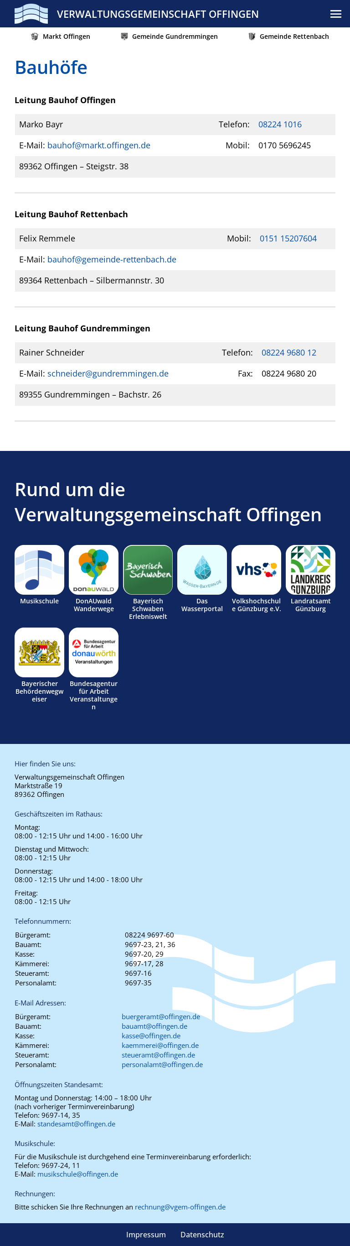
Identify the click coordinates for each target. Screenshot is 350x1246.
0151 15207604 (288, 238)
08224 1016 (280, 124)
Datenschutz (202, 1235)
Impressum (146, 1235)
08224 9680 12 (289, 352)
